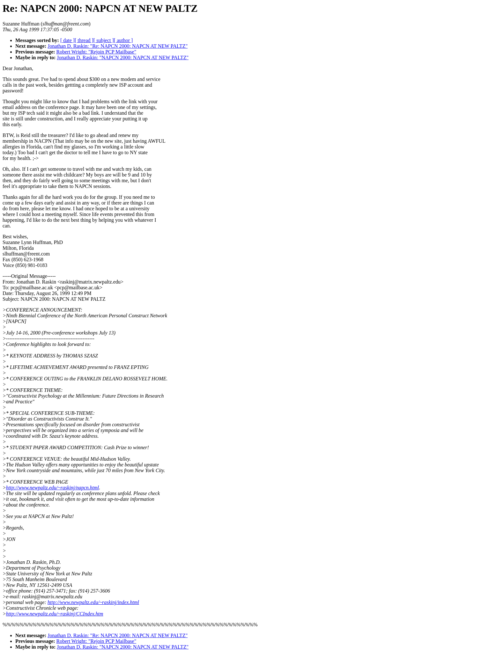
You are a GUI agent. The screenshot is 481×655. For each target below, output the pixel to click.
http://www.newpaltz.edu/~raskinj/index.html (93, 602)
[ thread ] (84, 40)
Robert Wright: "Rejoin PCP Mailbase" (96, 51)
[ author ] (123, 40)
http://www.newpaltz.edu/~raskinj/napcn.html (52, 487)
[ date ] (67, 40)
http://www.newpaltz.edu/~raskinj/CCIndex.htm (54, 613)
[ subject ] (103, 40)
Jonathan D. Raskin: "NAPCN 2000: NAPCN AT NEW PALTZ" (123, 57)
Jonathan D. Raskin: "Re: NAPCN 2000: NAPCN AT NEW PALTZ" (118, 46)
